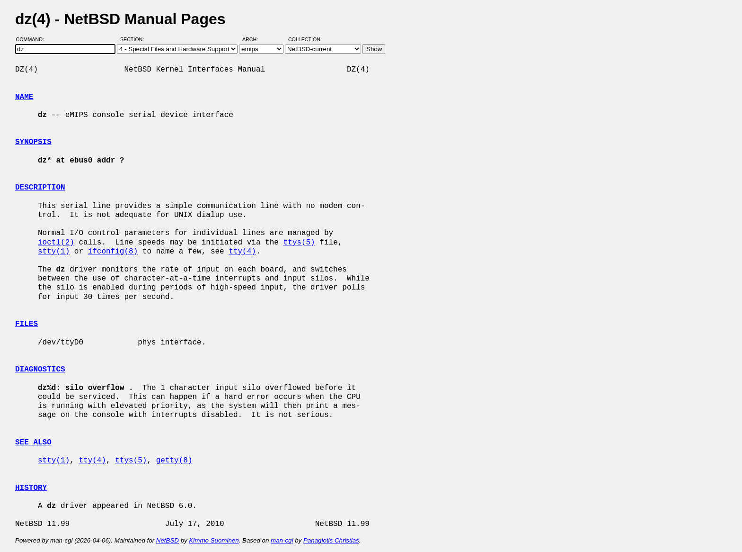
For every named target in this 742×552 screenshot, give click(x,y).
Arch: (254, 39)
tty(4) (242, 251)
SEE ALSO (33, 442)
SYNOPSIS (33, 142)
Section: (134, 39)
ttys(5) (299, 242)
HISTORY (31, 488)
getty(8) (174, 460)
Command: (33, 39)
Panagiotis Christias (331, 540)
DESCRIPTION (40, 187)
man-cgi (282, 540)
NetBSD (167, 540)
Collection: (305, 39)
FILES (26, 324)
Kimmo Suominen (213, 540)
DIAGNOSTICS (40, 369)
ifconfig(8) (113, 251)
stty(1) (54, 251)
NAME (24, 97)
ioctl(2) (56, 242)
